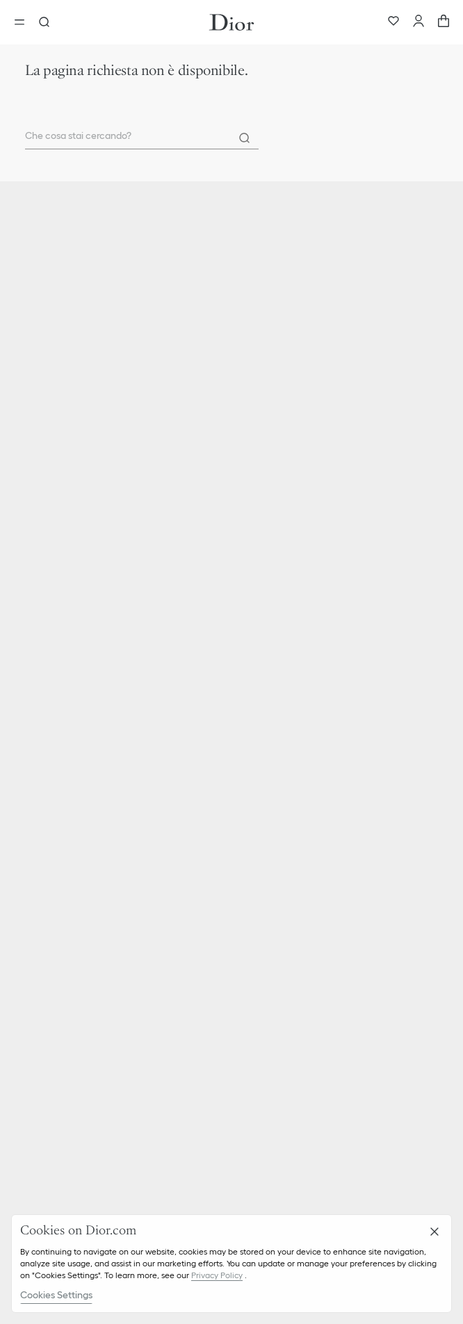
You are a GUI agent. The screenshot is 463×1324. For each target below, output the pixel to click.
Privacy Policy (217, 1275)
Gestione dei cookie (65, 1026)
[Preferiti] (393, 22)
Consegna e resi (56, 737)
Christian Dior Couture (70, 609)
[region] (231, 1263)
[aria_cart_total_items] (443, 22)
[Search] (245, 138)
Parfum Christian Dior (68, 632)
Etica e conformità (62, 870)
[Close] (434, 1231)
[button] (231, 712)
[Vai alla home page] (231, 22)
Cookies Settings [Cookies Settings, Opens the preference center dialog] (56, 1294)
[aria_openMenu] (23, 22)
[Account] (418, 22)
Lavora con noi (54, 893)
